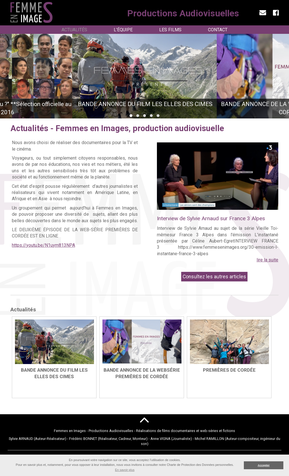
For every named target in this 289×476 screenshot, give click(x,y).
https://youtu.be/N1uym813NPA (43, 245)
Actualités (74, 29)
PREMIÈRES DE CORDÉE (229, 370)
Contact (217, 29)
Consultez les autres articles (214, 276)
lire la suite (267, 260)
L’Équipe (123, 29)
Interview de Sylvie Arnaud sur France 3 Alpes (211, 218)
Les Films (170, 29)
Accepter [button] (264, 465)
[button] (131, 115)
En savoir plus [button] (124, 469)
